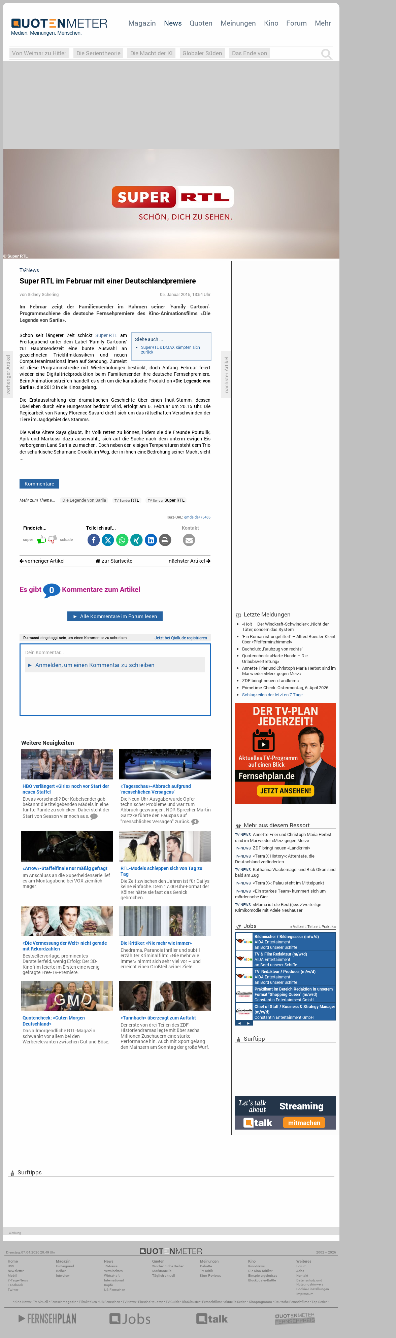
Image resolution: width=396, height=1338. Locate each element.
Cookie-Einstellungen (312, 1289)
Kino (271, 23)
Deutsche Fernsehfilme (291, 1302)
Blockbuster (191, 1302)
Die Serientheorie (98, 53)
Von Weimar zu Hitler (39, 53)
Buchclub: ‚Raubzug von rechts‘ (272, 649)
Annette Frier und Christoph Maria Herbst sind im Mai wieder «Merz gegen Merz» (289, 670)
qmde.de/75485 (197, 517)
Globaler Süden (202, 53)
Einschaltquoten (150, 1302)
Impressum (305, 1294)
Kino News (22, 1302)
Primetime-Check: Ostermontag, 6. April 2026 (285, 687)
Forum (296, 23)
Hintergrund (65, 1266)
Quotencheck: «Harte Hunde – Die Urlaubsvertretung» (275, 658)
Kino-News (256, 1266)
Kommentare (39, 483)
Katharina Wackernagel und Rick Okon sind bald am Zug (285, 872)
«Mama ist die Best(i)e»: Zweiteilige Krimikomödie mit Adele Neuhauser (278, 907)
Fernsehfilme (212, 1302)
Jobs (300, 1271)
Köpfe (108, 1285)
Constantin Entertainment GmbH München (284, 993)
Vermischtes (113, 1271)
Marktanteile (161, 1271)
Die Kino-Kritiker (260, 1271)
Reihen (61, 1271)
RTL (126, 500)
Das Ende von (249, 53)
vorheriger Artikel (42, 561)
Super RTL (106, 335)
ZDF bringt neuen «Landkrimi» (270, 680)
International (114, 1280)
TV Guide (172, 1302)
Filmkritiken (88, 1302)
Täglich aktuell (163, 1275)
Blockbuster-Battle (262, 1280)
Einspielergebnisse (262, 1275)
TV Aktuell (40, 1302)
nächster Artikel (189, 561)
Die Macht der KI (151, 53)
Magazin (142, 23)
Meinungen (238, 23)
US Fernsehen (109, 1302)
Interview (63, 1275)
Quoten (201, 23)
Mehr (323, 23)
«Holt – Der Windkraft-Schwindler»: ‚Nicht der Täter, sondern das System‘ (285, 626)
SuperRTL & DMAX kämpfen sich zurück (170, 349)
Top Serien (319, 1302)
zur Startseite (114, 561)
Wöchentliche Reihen (168, 1266)
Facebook (15, 1285)
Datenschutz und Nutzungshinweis (309, 1282)
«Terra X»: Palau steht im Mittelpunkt (279, 883)
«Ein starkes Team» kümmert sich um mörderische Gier (280, 893)
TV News (129, 1302)
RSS (11, 1266)
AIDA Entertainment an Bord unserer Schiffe (277, 941)
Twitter (13, 1289)
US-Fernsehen (114, 1289)
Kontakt (302, 1275)
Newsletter (16, 1271)
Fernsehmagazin (63, 1302)
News (173, 23)
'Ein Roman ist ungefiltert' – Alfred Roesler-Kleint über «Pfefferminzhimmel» (289, 639)
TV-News (111, 1266)
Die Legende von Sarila (84, 500)
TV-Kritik (206, 1271)
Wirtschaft (112, 1275)
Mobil (12, 1275)
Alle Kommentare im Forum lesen (114, 616)
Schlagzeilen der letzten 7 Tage (272, 695)
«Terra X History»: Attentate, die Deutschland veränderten (275, 858)
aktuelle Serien (235, 1302)
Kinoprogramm (260, 1302)
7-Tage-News (18, 1280)
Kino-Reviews (210, 1275)
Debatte (206, 1266)
